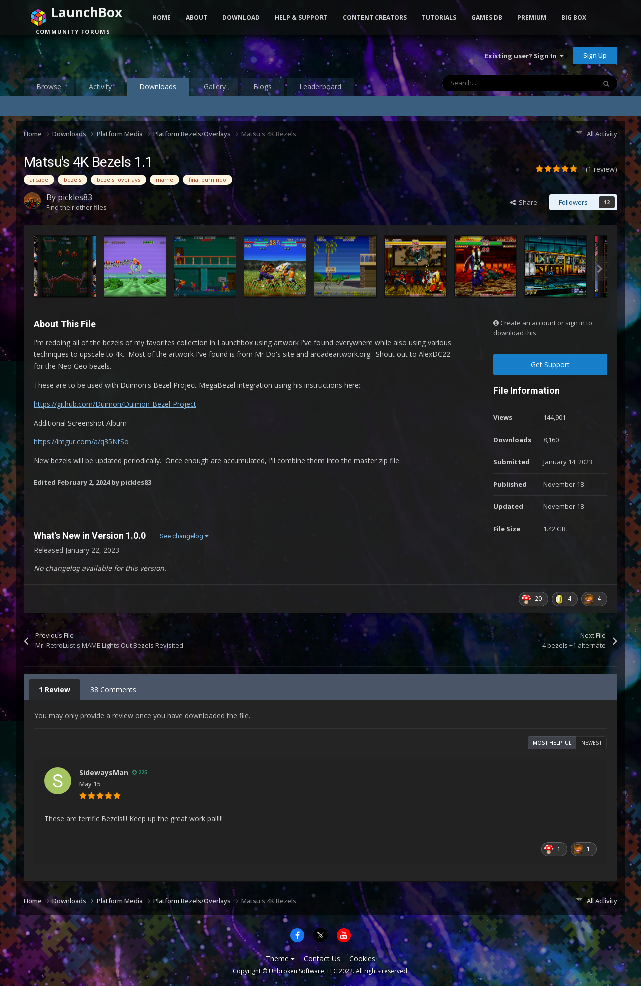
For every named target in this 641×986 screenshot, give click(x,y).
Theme (280, 958)
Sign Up (595, 55)
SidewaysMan (103, 772)
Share (523, 202)
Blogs (262, 86)
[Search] (497, 83)
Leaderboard (320, 86)
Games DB (486, 17)
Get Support (550, 364)
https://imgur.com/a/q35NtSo (81, 441)
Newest (591, 742)
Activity (100, 86)
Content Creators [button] (375, 17)
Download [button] (241, 17)
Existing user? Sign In (524, 55)
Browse (48, 86)
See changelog (184, 536)
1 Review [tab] (54, 689)
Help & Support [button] (301, 17)
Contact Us (322, 958)
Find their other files (76, 207)
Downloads (157, 89)
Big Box (573, 17)
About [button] (196, 17)
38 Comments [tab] (113, 689)
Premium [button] (531, 17)
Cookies (362, 958)
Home (161, 17)
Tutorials (439, 17)
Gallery (215, 86)
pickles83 (75, 197)
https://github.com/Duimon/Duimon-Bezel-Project (115, 404)
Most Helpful (552, 742)
